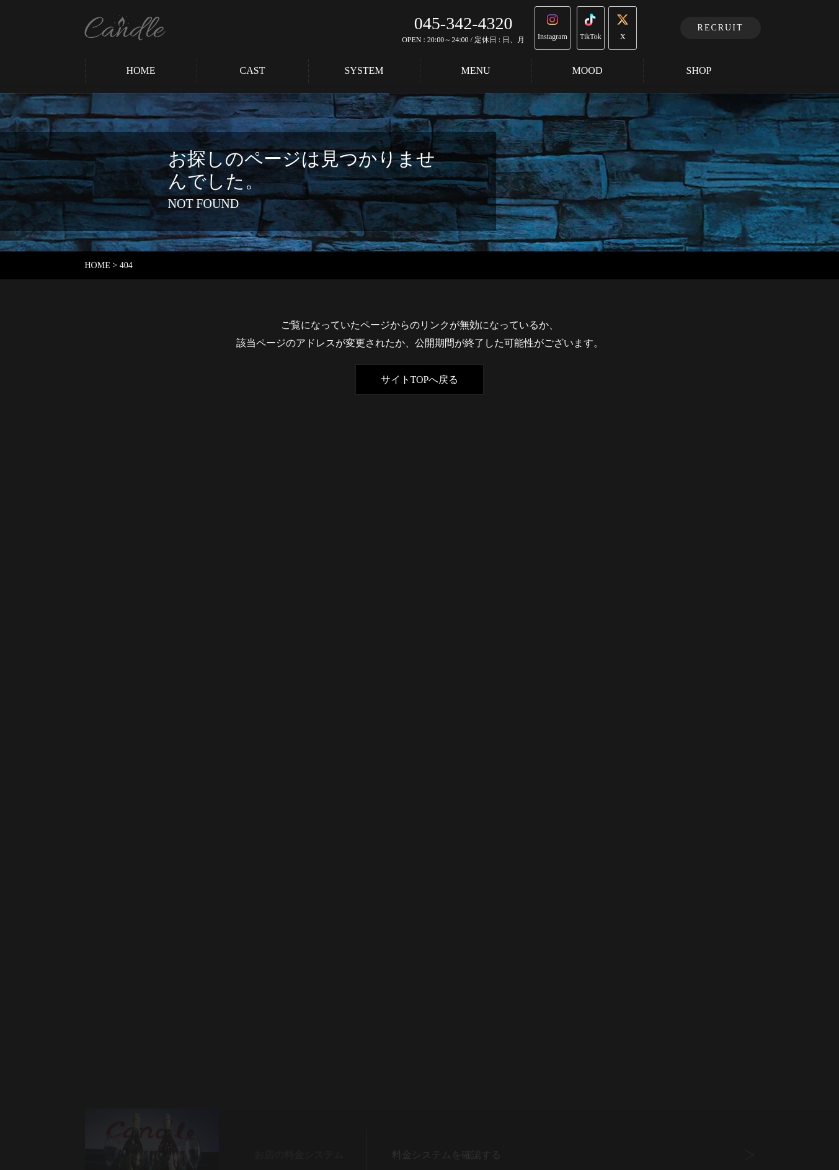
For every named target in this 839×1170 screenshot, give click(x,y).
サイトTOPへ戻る (420, 379)
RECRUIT (721, 26)
